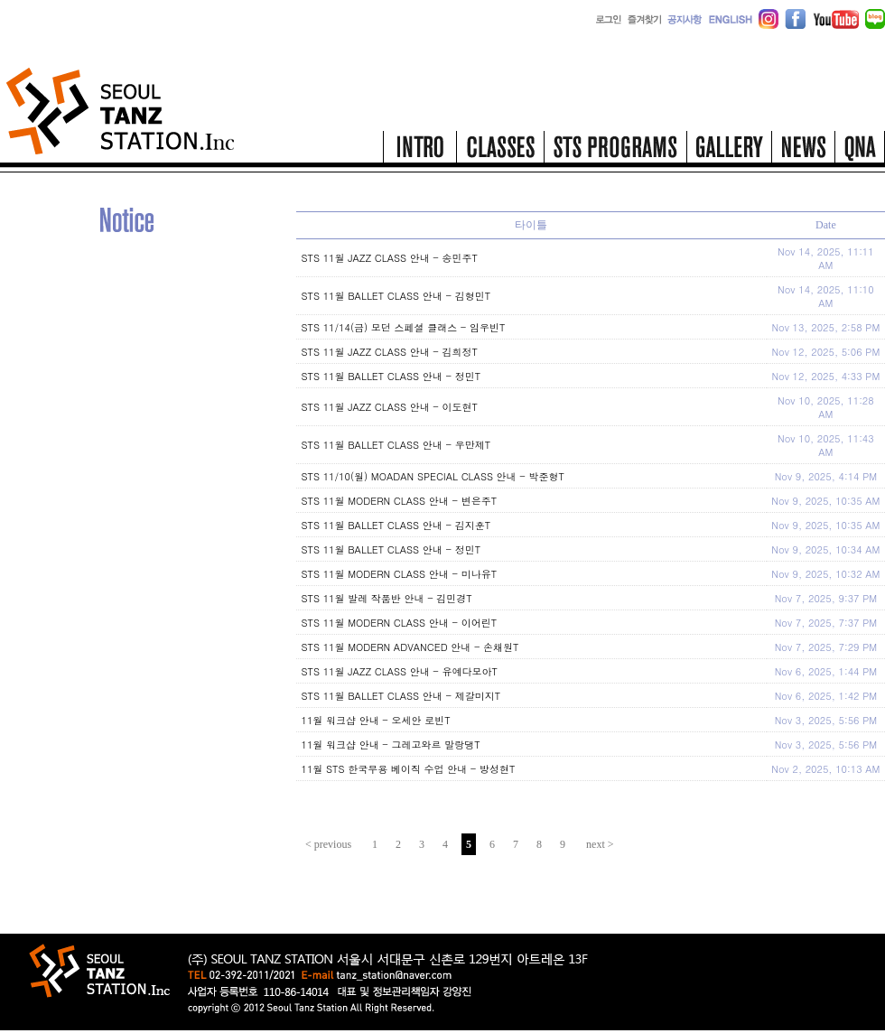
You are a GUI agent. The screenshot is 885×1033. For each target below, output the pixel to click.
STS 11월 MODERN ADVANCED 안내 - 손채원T (410, 647)
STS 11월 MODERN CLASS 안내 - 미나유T (400, 574)
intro (419, 151)
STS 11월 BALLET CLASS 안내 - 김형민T (396, 295)
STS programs (615, 151)
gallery (728, 151)
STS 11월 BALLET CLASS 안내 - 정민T (391, 376)
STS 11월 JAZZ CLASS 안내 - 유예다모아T (400, 671)
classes (500, 151)
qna (859, 151)
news (802, 151)
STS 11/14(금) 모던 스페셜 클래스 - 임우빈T (404, 327)
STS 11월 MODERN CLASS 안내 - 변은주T (400, 500)
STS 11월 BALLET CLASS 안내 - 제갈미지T (401, 696)
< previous (328, 844)
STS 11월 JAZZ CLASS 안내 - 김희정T (390, 351)
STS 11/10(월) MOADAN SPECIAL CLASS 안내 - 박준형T (433, 476)
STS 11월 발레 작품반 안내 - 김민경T (387, 598)
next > (599, 844)
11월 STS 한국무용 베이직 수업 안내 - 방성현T (409, 769)
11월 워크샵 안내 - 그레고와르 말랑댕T (391, 744)
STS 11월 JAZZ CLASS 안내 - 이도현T (390, 407)
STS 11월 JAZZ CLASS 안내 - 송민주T (390, 258)
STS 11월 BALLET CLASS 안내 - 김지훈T (396, 525)
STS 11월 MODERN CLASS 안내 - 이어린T (400, 622)
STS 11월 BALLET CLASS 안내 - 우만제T (396, 444)
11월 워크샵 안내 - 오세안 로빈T (376, 720)
